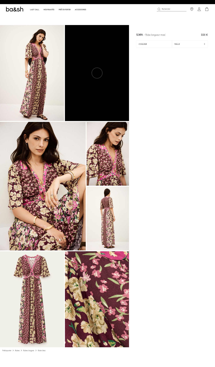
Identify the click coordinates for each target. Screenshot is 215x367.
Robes (17, 350)
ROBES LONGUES (28, 350)
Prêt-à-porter (6, 350)
